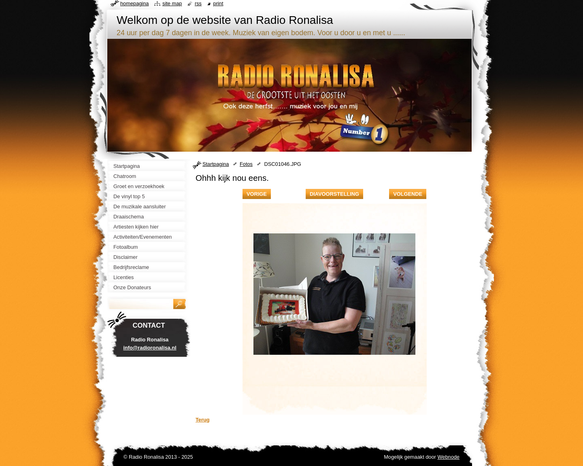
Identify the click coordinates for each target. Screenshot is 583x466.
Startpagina (215, 164)
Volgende (407, 194)
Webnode (448, 457)
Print (218, 3)
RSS (198, 3)
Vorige (257, 194)
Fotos (246, 164)
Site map (172, 3)
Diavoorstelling (334, 194)
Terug (203, 420)
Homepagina (134, 3)
